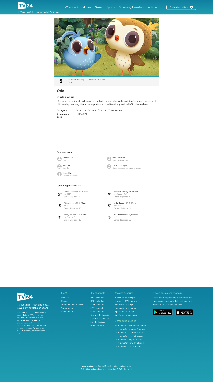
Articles (152, 7)
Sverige (101, 366)
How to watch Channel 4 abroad (130, 329)
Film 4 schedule (98, 322)
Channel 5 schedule (100, 318)
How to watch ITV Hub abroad (129, 336)
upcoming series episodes (34, 331)
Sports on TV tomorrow (126, 315)
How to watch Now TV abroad (129, 343)
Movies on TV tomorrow (126, 301)
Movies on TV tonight (125, 297)
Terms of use (67, 311)
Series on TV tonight (124, 304)
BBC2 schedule (98, 301)
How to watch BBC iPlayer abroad (130, 325)
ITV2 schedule (97, 308)
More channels (97, 325)
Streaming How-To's (131, 7)
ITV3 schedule (97, 311)
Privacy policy (67, 308)
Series (98, 7)
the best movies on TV (26, 328)
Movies (87, 7)
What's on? (71, 7)
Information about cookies (72, 304)
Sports (111, 7)
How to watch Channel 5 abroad (130, 332)
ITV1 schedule (97, 304)
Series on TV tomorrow (126, 308)
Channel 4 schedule (100, 315)
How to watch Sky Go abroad (128, 339)
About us (65, 297)
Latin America (125, 366)
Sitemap (64, 301)
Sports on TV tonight (124, 311)
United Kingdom (112, 366)
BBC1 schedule (98, 297)
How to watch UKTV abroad (128, 346)
